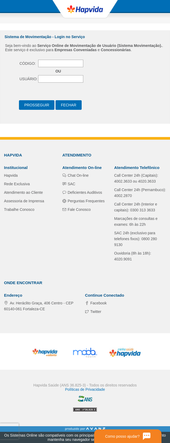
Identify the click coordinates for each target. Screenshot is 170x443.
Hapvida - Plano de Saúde (85, 9)
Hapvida (11, 175)
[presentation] (9, 431)
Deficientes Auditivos (84, 192)
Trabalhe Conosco (19, 209)
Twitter (95, 311)
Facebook (98, 303)
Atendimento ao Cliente (23, 192)
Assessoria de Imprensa (24, 201)
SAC (71, 184)
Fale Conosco (79, 209)
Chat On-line (78, 175)
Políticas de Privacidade (85, 389)
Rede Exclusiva (17, 184)
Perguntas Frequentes (86, 201)
